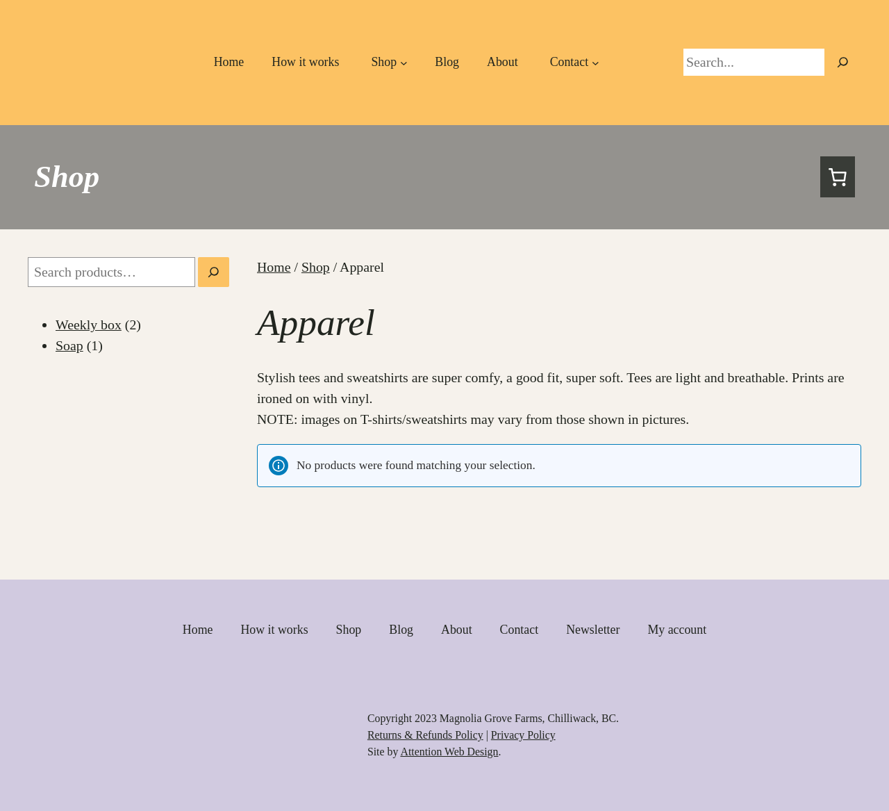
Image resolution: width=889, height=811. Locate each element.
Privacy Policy (523, 735)
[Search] (213, 272)
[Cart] (837, 177)
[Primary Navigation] (387, 62)
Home (274, 267)
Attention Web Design (449, 751)
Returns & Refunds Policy (425, 735)
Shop (66, 176)
